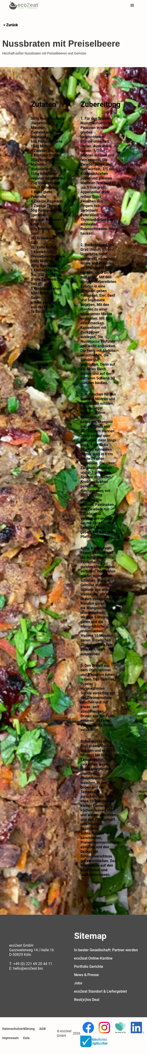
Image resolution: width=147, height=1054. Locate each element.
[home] (23, 5)
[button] (132, 5)
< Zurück (10, 25)
